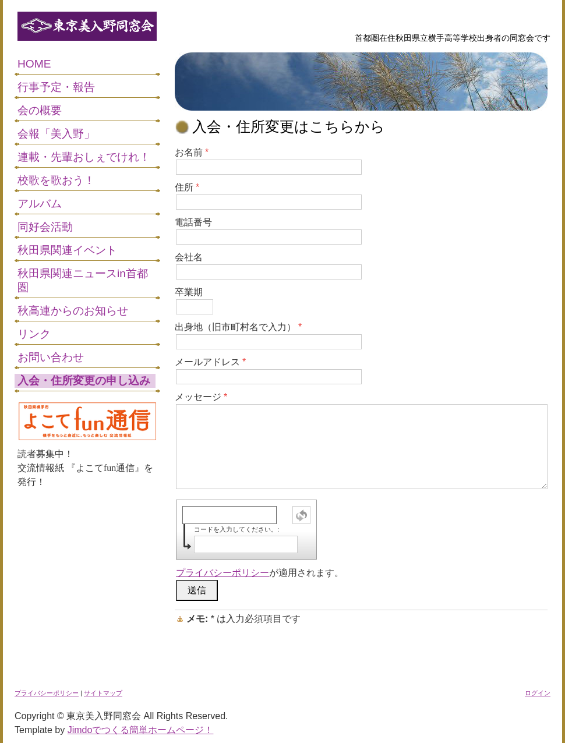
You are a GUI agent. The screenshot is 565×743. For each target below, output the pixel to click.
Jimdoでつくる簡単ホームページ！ (141, 730)
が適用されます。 (260, 573)
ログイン (537, 692)
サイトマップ (103, 692)
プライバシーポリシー (222, 573)
